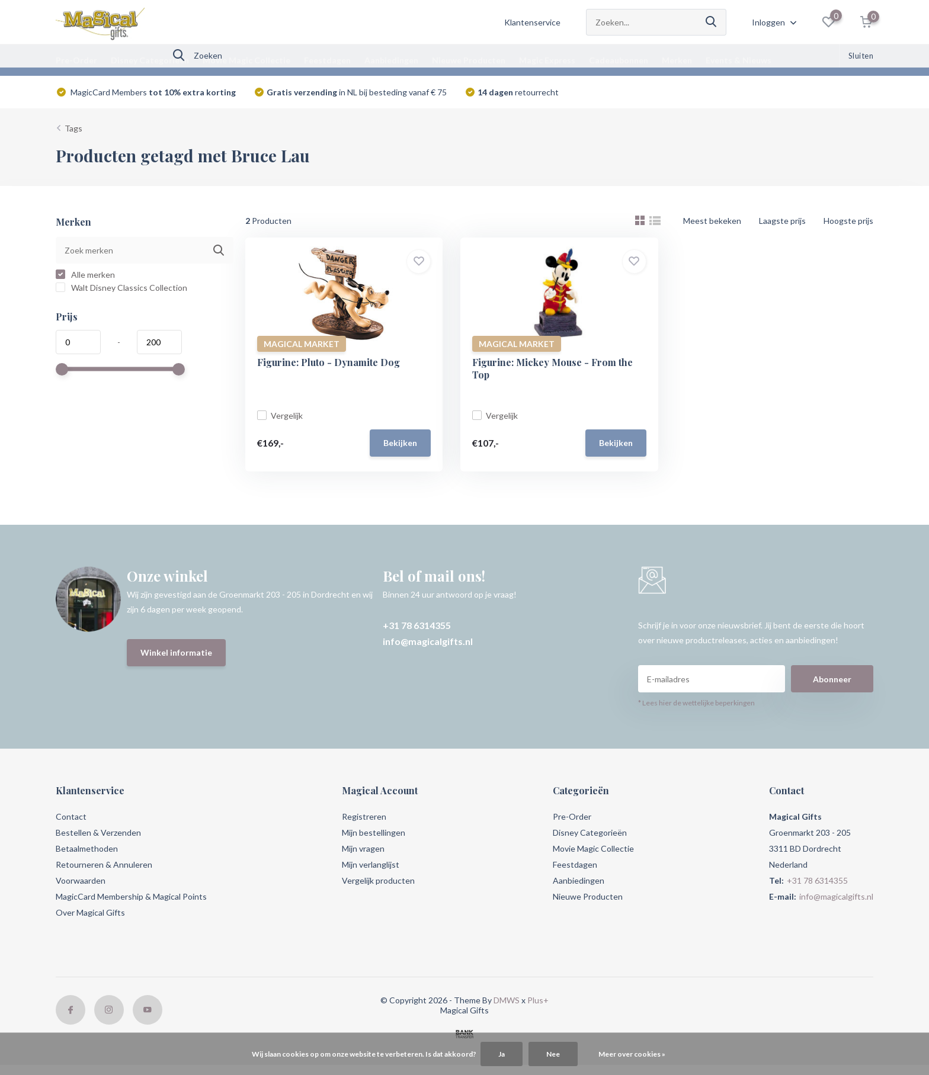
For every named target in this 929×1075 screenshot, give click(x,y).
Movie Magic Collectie (246, 60)
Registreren (364, 816)
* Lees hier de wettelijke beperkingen (696, 702)
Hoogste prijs (848, 221)
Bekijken (400, 443)
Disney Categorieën (150, 60)
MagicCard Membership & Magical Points (131, 896)
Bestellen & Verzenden (98, 832)
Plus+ (538, 1000)
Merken (677, 60)
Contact (71, 816)
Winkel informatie (176, 652)
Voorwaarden (80, 880)
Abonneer (832, 679)
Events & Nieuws (738, 60)
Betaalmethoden (87, 848)
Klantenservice (532, 22)
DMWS (507, 1000)
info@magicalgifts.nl (428, 641)
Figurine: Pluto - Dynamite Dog (328, 362)
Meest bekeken (712, 221)
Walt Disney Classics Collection (121, 288)
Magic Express (547, 60)
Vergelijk (280, 415)
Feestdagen (327, 60)
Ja (501, 1054)
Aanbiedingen (391, 60)
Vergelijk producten (378, 880)
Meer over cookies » (631, 1054)
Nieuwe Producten (468, 60)
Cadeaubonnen (618, 60)
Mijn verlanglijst (370, 864)
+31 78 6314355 (417, 625)
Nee (553, 1054)
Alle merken (85, 274)
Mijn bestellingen (373, 832)
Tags (73, 128)
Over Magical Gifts (90, 912)
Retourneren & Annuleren (104, 864)
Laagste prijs (782, 221)
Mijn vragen (363, 848)
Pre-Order (76, 60)
